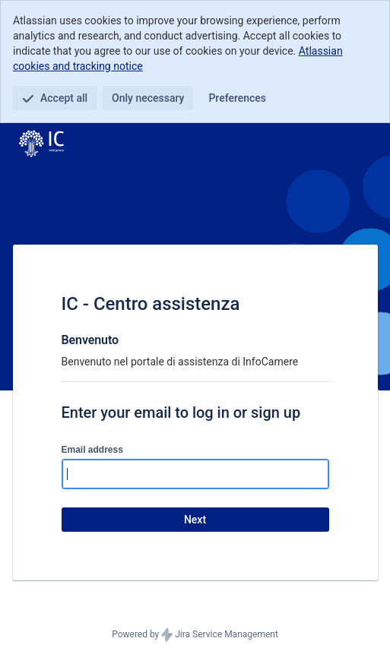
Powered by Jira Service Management (195, 635)
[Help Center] (41, 144)
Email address (92, 449)
